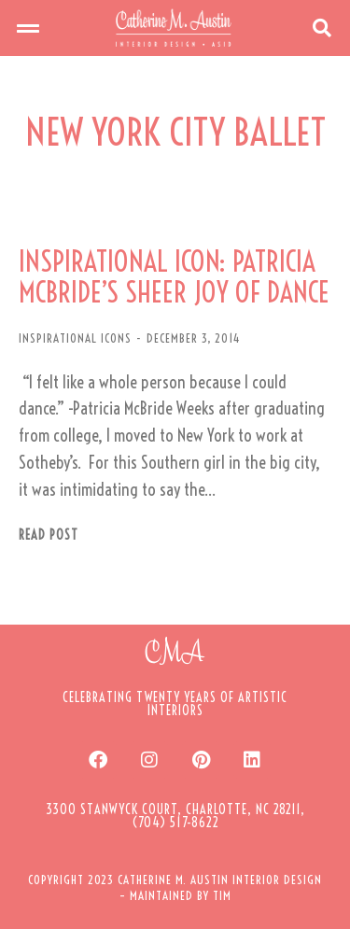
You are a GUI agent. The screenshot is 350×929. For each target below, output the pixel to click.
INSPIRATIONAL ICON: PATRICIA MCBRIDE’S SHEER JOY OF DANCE (174, 277)
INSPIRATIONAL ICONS (75, 338)
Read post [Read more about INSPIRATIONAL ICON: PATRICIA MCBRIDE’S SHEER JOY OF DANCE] (48, 535)
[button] (28, 28)
